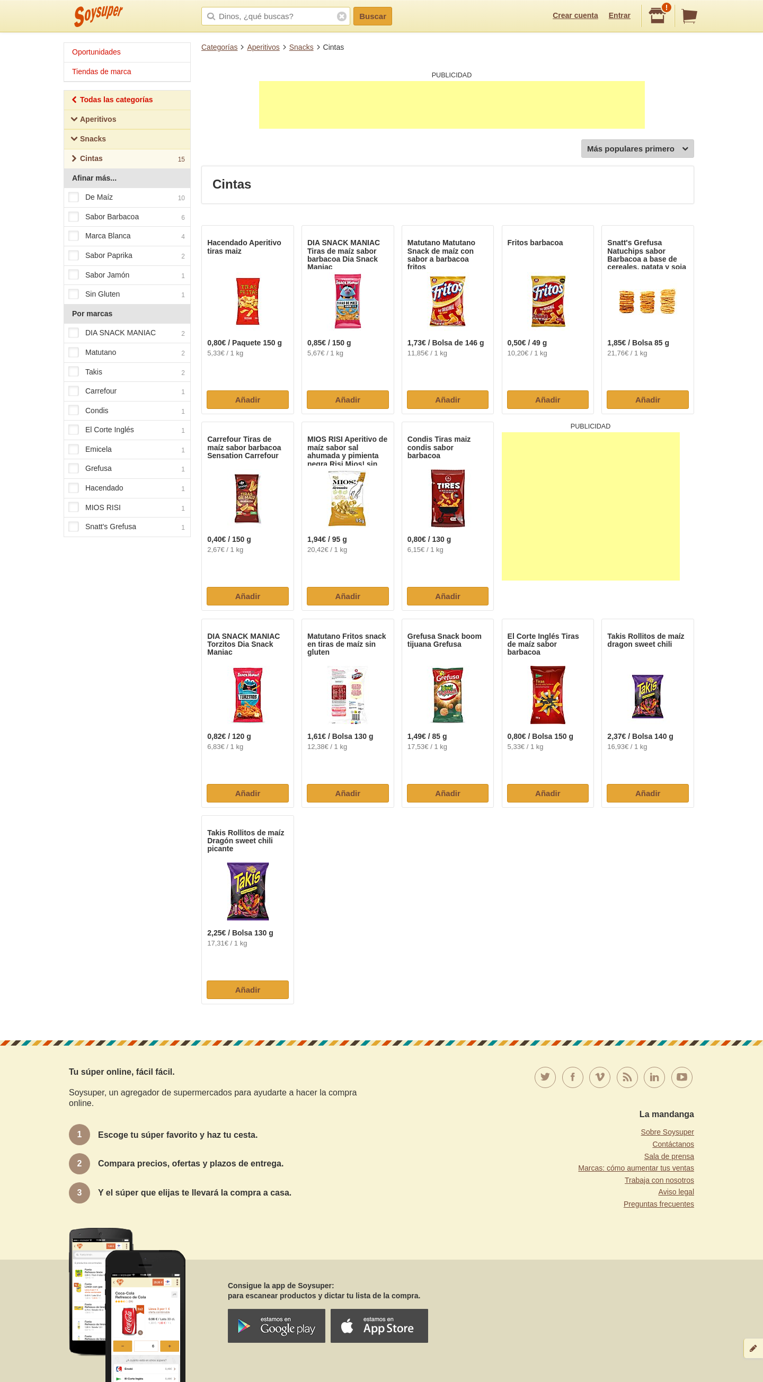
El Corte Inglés (126, 430)
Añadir (248, 399)
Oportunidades (96, 52)
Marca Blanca (126, 237)
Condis (126, 411)
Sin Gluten (126, 294)
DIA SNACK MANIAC (126, 334)
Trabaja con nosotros (659, 1180)
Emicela (126, 450)
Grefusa (126, 469)
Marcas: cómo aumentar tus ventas (636, 1168)
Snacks (301, 47)
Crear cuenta (575, 15)
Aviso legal (676, 1192)
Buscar (372, 16)
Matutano (126, 353)
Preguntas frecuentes (659, 1204)
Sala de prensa (669, 1156)
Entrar (620, 15)
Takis (126, 372)
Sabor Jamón (126, 275)
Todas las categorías (111, 100)
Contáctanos (673, 1144)
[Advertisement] (452, 105)
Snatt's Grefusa (126, 527)
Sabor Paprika (126, 256)
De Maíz (126, 197)
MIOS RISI (126, 508)
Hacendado (126, 488)
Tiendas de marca (101, 71)
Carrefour (126, 391)
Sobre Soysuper (667, 1132)
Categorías (219, 47)
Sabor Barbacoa (126, 217)
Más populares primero (637, 149)
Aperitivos (263, 47)
